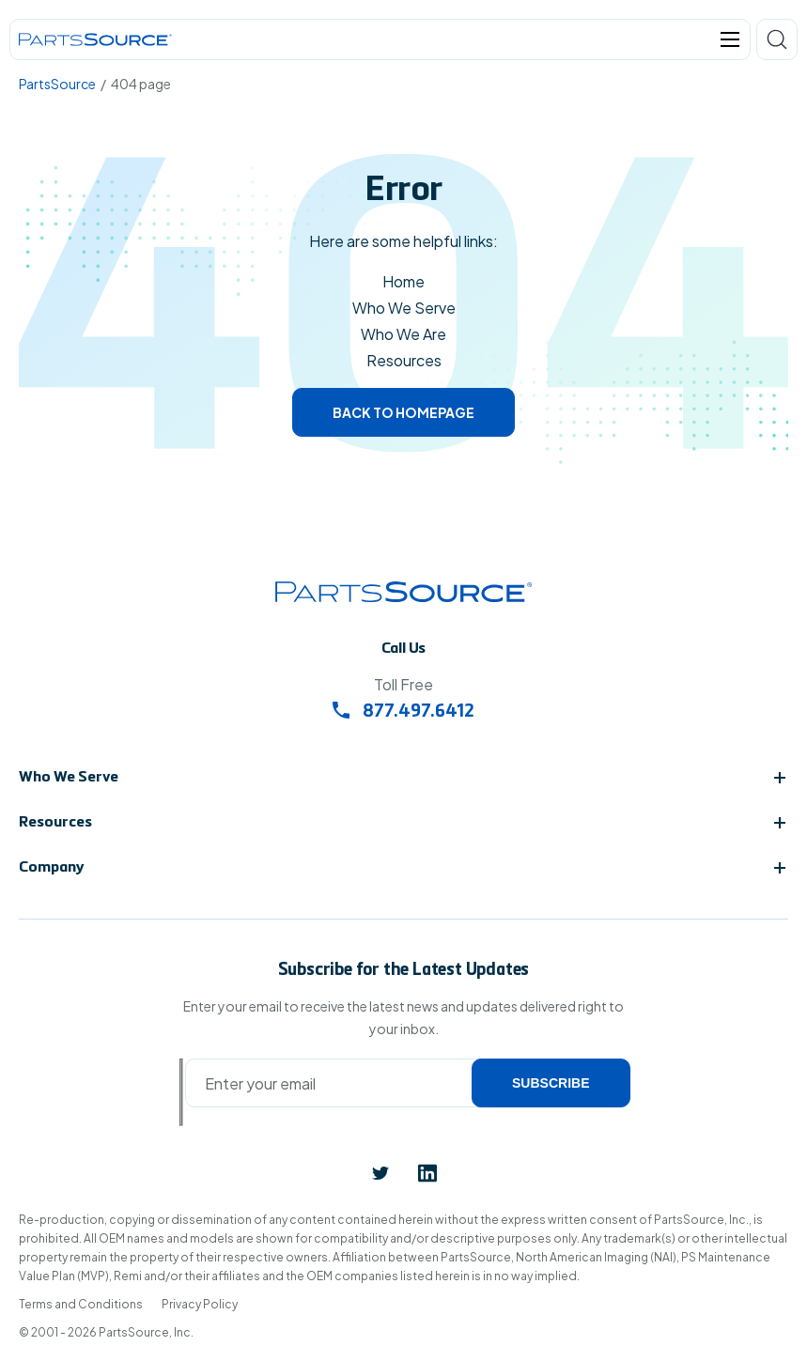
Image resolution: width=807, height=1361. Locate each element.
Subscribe (550, 1082)
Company (52, 867)
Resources (404, 360)
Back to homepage (403, 412)
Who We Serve (404, 307)
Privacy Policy (200, 1304)
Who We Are (403, 334)
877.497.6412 (403, 712)
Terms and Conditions (81, 1304)
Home (403, 281)
